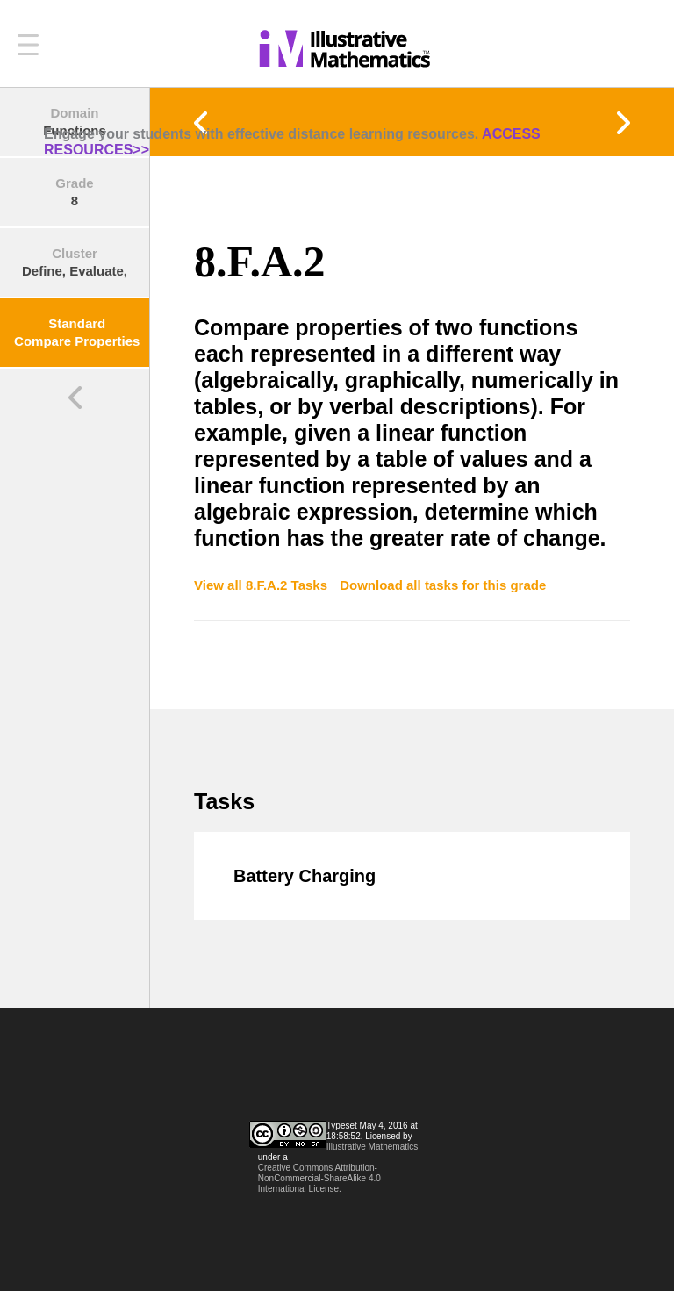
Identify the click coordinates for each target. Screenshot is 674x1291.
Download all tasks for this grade (443, 584)
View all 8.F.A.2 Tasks (262, 584)
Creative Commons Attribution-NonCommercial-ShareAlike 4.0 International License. (319, 1178)
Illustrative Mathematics (372, 1146)
